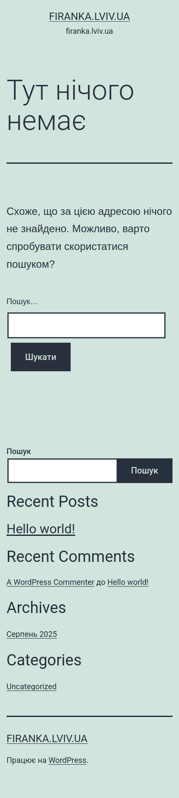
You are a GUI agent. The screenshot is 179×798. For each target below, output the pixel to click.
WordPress (67, 760)
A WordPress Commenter (50, 582)
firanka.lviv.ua (89, 16)
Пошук (19, 451)
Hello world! (41, 528)
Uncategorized (32, 686)
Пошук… (22, 301)
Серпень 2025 (32, 634)
